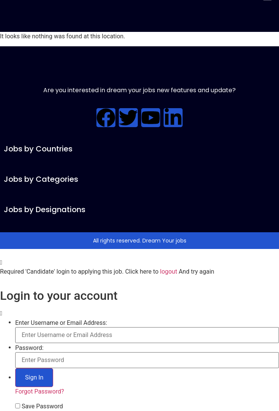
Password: (29, 348)
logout (168, 271)
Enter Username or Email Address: (61, 323)
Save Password (42, 406)
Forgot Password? (39, 391)
